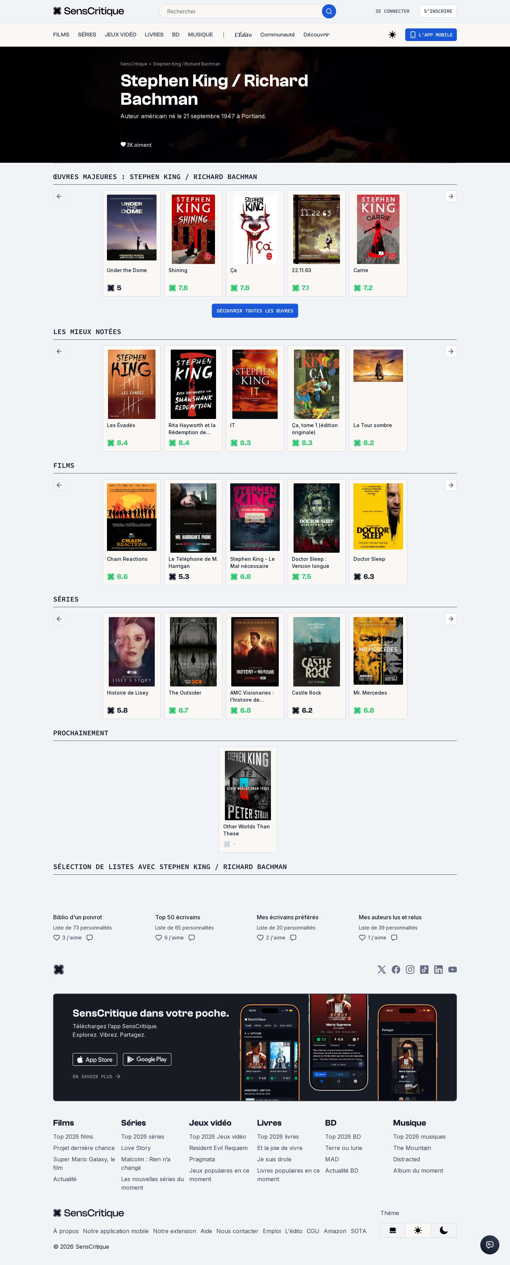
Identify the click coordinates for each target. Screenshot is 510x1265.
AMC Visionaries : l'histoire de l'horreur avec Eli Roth (252, 696)
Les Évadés (121, 425)
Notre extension (174, 1231)
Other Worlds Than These (246, 829)
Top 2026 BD (343, 1136)
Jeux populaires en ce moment (219, 1175)
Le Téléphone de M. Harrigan (193, 562)
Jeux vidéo (210, 1123)
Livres (269, 1123)
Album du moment (418, 1170)
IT (232, 425)
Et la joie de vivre (279, 1147)
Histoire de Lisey (127, 693)
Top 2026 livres (278, 1136)
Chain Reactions (127, 559)
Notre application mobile (116, 1231)
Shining (178, 270)
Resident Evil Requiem (218, 1147)
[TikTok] (424, 972)
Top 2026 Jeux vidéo (217, 1136)
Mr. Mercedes (370, 693)
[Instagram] (410, 972)
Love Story (136, 1147)
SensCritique (133, 64)
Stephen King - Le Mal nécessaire (252, 562)
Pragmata (202, 1159)
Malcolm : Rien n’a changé (145, 1163)
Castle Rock (306, 693)
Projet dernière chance (84, 1147)
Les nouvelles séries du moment (152, 1183)
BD (330, 1123)
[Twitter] (382, 972)
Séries (133, 1123)
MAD (332, 1159)
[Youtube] (452, 972)
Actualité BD (341, 1170)
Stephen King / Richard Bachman (186, 64)
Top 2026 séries (142, 1136)
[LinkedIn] (438, 972)
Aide (206, 1231)
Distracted (406, 1159)
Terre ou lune (343, 1147)
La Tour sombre (372, 425)
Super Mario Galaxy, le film (84, 1163)
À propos (66, 1231)
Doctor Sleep (369, 559)
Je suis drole (274, 1159)
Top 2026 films (73, 1136)
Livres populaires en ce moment (288, 1175)
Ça (233, 270)
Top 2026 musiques (419, 1136)
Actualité (64, 1179)
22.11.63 (301, 270)
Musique (409, 1123)
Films (63, 1123)
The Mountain (412, 1147)
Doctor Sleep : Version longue (310, 562)
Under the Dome (127, 270)
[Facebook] (396, 972)
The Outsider (185, 693)
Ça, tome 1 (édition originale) (315, 428)
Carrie (360, 270)
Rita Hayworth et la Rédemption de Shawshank (192, 429)
